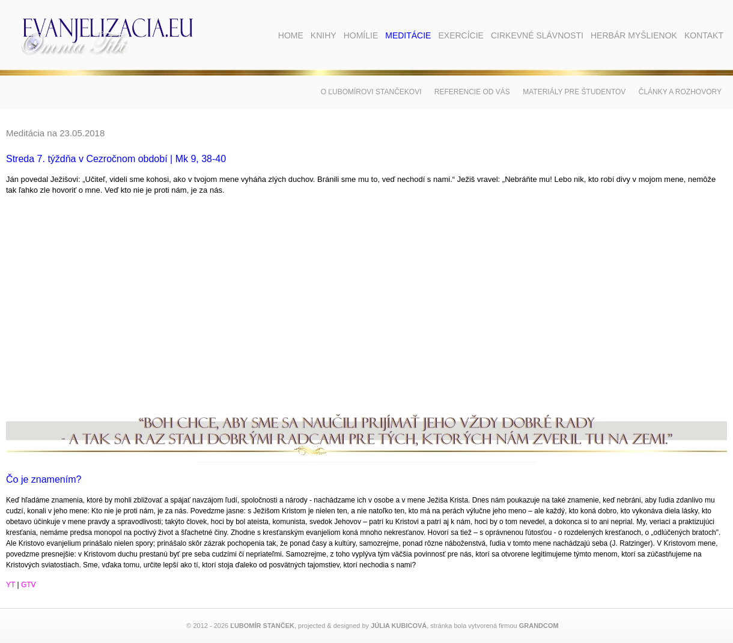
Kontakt (703, 35)
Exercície (460, 35)
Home (290, 35)
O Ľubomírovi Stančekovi (371, 92)
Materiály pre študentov (574, 92)
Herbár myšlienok (634, 35)
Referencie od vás (472, 92)
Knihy (323, 35)
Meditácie (408, 35)
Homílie (361, 35)
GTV (28, 585)
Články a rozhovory (680, 92)
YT (10, 585)
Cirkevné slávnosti (537, 35)
